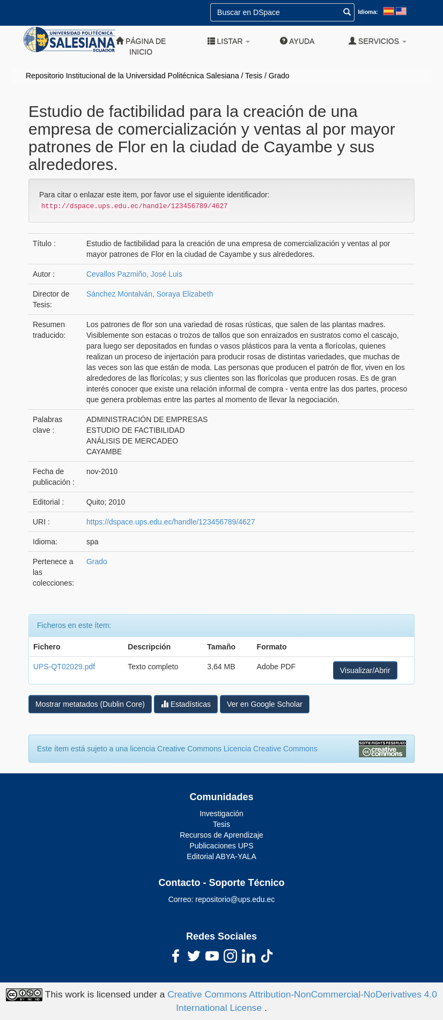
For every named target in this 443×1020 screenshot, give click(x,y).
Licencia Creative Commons (271, 748)
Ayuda (297, 41)
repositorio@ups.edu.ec (235, 899)
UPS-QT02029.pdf (64, 666)
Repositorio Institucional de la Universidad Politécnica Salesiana (132, 75)
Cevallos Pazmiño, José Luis (134, 274)
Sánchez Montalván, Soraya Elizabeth (149, 294)
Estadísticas (186, 703)
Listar (229, 41)
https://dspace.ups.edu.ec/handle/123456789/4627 (170, 522)
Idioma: (368, 12)
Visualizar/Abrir (365, 670)
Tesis (253, 75)
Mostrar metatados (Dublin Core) (90, 704)
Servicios (378, 41)
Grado (279, 75)
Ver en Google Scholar (264, 704)
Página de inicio (141, 46)
